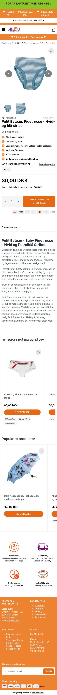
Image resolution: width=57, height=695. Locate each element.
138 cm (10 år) (24, 419)
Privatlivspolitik (13, 643)
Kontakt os (40, 605)
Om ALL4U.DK (37, 634)
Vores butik (7, 609)
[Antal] (12, 201)
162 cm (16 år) (10, 423)
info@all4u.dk (13, 620)
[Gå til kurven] (52, 30)
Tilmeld (49, 671)
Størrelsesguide (47, 164)
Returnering (40, 617)
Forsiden (5, 43)
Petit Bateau (11, 118)
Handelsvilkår (41, 614)
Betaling (38, 611)
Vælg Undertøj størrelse (39, 201)
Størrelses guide (13, 634)
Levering (39, 608)
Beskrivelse (9, 227)
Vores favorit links (14, 640)
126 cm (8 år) (10, 419)
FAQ (8, 637)
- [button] (5, 201)
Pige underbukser (31, 43)
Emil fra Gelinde (38, 692)
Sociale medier (13, 649)
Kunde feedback (13, 646)
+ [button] (18, 201)
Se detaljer (22, 412)
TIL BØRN (16, 43)
